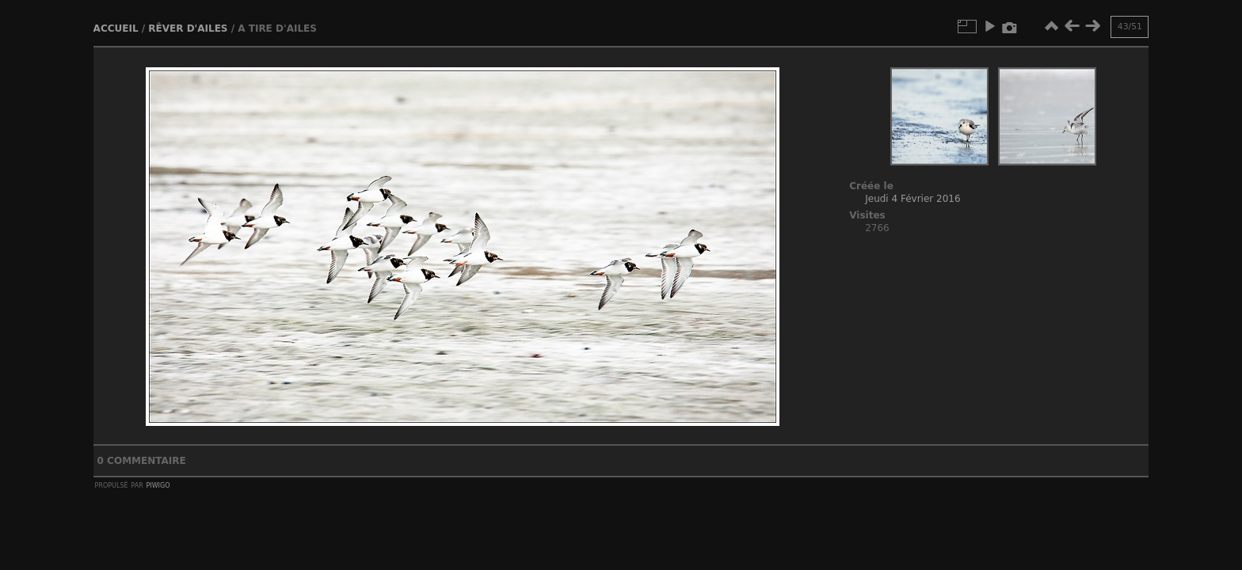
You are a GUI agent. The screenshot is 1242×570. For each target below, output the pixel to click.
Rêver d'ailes (187, 28)
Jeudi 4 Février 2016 (912, 198)
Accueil (116, 28)
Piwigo (158, 484)
